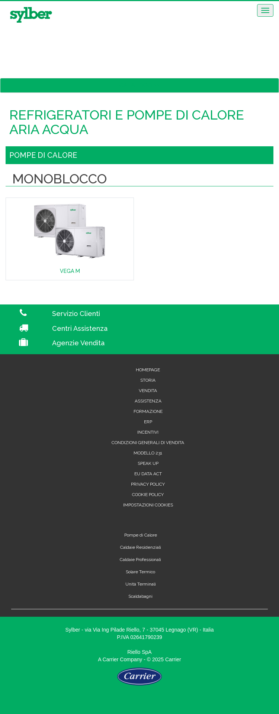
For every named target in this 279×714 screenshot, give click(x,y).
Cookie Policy (148, 494)
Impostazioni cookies (148, 505)
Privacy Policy (148, 484)
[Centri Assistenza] (162, 328)
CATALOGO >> (139, 85)
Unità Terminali (140, 584)
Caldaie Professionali (140, 559)
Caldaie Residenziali (140, 547)
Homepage (148, 369)
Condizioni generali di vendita (148, 442)
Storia (147, 380)
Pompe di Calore (140, 535)
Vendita (148, 390)
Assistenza (148, 401)
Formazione (148, 411)
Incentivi (147, 432)
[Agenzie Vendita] (162, 343)
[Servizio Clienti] (162, 313)
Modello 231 (148, 453)
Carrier (111, 659)
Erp (148, 421)
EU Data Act (148, 473)
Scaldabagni (140, 596)
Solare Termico (140, 571)
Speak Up (148, 463)
